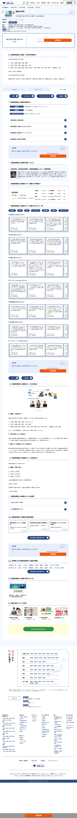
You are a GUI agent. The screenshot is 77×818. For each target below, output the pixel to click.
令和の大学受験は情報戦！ (58, 732)
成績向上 (12, 210)
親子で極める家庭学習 (70, 723)
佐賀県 (35, 681)
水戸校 (50, 567)
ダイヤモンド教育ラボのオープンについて (32, 706)
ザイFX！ (16, 775)
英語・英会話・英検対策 (58, 743)
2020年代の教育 (70, 717)
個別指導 (21, 737)
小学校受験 (44, 734)
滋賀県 (52, 669)
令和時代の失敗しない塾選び (58, 722)
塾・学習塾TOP (5, 7)
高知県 (43, 677)
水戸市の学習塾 (22, 7)
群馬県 (57, 657)
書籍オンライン (54, 773)
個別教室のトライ (23, 727)
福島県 (56, 653)
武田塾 (21, 731)
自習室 (53, 210)
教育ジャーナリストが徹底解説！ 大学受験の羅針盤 (58, 752)
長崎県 (39, 681)
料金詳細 (26, 378)
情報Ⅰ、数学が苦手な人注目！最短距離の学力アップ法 (58, 736)
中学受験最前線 (69, 718)
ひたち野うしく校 (12, 565)
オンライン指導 (23, 741)
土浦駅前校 (31, 565)
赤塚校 (46, 565)
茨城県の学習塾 (14, 7)
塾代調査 (62, 2)
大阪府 (31, 669)
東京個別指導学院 (23, 720)
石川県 (39, 661)
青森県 (35, 653)
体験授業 (58, 40)
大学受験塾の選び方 (46, 729)
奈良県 (43, 669)
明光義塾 (21, 724)
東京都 (31, 657)
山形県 (52, 653)
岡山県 (39, 673)
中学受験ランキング (34, 717)
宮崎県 (52, 681)
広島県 (43, 673)
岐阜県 (39, 665)
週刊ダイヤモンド (26, 773)
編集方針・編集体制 (23, 760)
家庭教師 (43, 736)
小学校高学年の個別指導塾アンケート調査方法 (39, 27)
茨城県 (48, 657)
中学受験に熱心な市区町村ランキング (46, 732)
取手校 (36, 565)
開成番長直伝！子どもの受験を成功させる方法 (58, 718)
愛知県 (31, 665)
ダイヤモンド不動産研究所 (25, 775)
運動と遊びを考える (58, 729)
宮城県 (43, 653)
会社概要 (43, 760)
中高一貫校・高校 (55, 2)
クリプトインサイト (58, 775)
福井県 (43, 661)
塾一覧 (38, 2)
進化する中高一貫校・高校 (70, 728)
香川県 (35, 677)
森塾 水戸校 (38, 7)
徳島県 (31, 677)
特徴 (13, 96)
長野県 (47, 665)
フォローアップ (63, 210)
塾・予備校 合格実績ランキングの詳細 (31, 698)
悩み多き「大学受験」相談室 (58, 739)
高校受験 (43, 718)
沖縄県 (36, 683)
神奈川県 (36, 657)
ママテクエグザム (70, 725)
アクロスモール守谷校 (54, 565)
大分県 (47, 681)
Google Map (23, 31)
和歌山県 (48, 669)
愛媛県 (39, 677)
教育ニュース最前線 (58, 748)
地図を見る (19, 151)
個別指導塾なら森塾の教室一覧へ (37, 537)
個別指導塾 (43, 2)
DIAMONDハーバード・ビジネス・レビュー (40, 773)
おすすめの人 (27, 96)
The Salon (44, 775)
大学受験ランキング (34, 720)
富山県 (35, 661)
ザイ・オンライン (62, 773)
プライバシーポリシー (53, 760)
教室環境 (45, 210)
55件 (22, 28)
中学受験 (43, 717)
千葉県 (44, 657)
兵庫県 (35, 669)
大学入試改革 (69, 720)
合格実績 (61, 96)
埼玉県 (40, 657)
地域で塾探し (32, 2)
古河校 (19, 565)
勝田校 (41, 565)
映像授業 (21, 743)
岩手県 (39, 653)
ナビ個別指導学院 (23, 726)
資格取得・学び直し (46, 722)
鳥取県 (31, 673)
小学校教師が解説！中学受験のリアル (58, 746)
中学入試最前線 (57, 724)
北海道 (31, 653)
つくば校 (25, 565)
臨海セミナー (22, 718)
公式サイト (9, 17)
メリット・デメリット (44, 96)
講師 (27, 210)
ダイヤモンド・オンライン (16, 773)
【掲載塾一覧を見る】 (24, 717)
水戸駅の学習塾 (30, 7)
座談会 (48, 2)
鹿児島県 (32, 683)
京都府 (39, 669)
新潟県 (31, 661)
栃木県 (52, 657)
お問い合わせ (34, 760)
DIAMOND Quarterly (36, 775)
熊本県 (43, 681)
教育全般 (43, 727)
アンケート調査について (28, 702)
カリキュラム (36, 210)
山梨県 (52, 665)
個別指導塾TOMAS (23, 722)
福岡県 (31, 681)
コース (12, 378)
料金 (20, 210)
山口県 (47, 673)
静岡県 (35, 665)
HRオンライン (50, 775)
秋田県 (47, 653)
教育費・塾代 (44, 724)
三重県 (43, 665)
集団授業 (21, 739)
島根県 (35, 673)
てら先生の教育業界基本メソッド (58, 727)
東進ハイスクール (23, 729)
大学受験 (43, 720)
